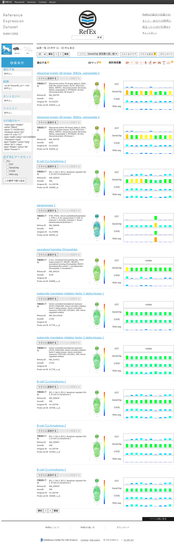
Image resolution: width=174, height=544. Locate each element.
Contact (42, 2)
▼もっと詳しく (149, 33)
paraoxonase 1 (46, 205)
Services (31, 2)
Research (19, 2)
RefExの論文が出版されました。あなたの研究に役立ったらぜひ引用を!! (156, 20)
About (52, 2)
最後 (66, 54)
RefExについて (52, 527)
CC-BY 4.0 (128, 540)
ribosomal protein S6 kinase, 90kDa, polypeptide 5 (68, 73)
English (6, 33)
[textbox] (84, 37)
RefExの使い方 (88, 527)
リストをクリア (128, 54)
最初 (50, 54)
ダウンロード (166, 54)
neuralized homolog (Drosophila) (57, 249)
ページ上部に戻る (158, 519)
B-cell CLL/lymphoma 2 (51, 161)
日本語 (15, 33)
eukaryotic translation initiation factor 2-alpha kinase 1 (70, 293)
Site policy (95, 540)
